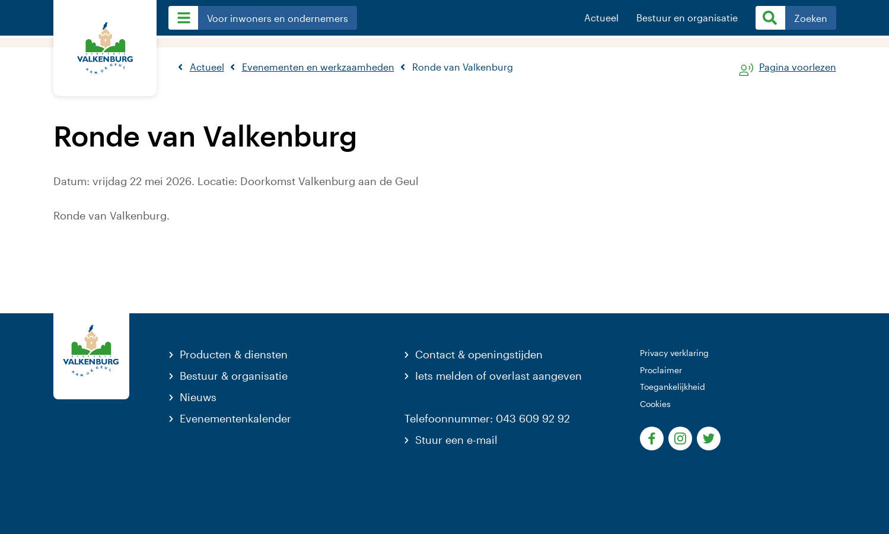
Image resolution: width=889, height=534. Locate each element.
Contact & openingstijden (479, 354)
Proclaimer (661, 370)
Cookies (655, 404)
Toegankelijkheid (672, 387)
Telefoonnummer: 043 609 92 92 (487, 418)
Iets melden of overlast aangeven (498, 375)
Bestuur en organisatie (687, 18)
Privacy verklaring (674, 353)
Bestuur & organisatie (234, 375)
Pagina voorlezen (797, 67)
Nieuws (198, 396)
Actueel (601, 18)
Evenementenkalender (235, 418)
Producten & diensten (234, 354)
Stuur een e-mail (456, 439)
